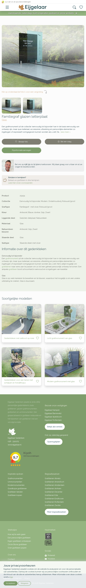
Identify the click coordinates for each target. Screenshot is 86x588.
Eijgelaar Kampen (52, 410)
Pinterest (50, 555)
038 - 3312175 (13, 441)
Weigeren (24, 583)
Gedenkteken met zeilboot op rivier (19, 338)
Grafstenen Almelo (53, 478)
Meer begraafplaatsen (56, 512)
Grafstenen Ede (51, 495)
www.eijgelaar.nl (14, 445)
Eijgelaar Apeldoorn (53, 417)
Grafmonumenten (15, 478)
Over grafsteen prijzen (17, 548)
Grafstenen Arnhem (53, 488)
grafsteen (13, 269)
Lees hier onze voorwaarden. (20, 183)
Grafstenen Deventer (53, 492)
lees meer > (65, 132)
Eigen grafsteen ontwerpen (19, 541)
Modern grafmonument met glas (61, 381)
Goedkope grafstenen (17, 488)
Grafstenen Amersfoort (54, 482)
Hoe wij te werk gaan (16, 534)
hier (11, 577)
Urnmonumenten (15, 482)
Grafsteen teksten (15, 492)
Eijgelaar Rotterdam (53, 420)
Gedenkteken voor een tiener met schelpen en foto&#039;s (18, 381)
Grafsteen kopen (15, 495)
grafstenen (6, 267)
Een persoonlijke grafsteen (19, 538)
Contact (11, 559)
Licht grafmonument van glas (59, 338)
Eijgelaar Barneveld (53, 413)
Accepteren (10, 583)
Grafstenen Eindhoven (54, 499)
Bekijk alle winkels (54, 427)
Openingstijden (53, 442)
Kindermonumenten (16, 485)
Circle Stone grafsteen (17, 544)
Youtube (50, 559)
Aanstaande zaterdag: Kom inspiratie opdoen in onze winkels (43, 13)
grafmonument (11, 258)
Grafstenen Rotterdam (54, 502)
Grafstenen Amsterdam (54, 485)
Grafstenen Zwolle (52, 505)
